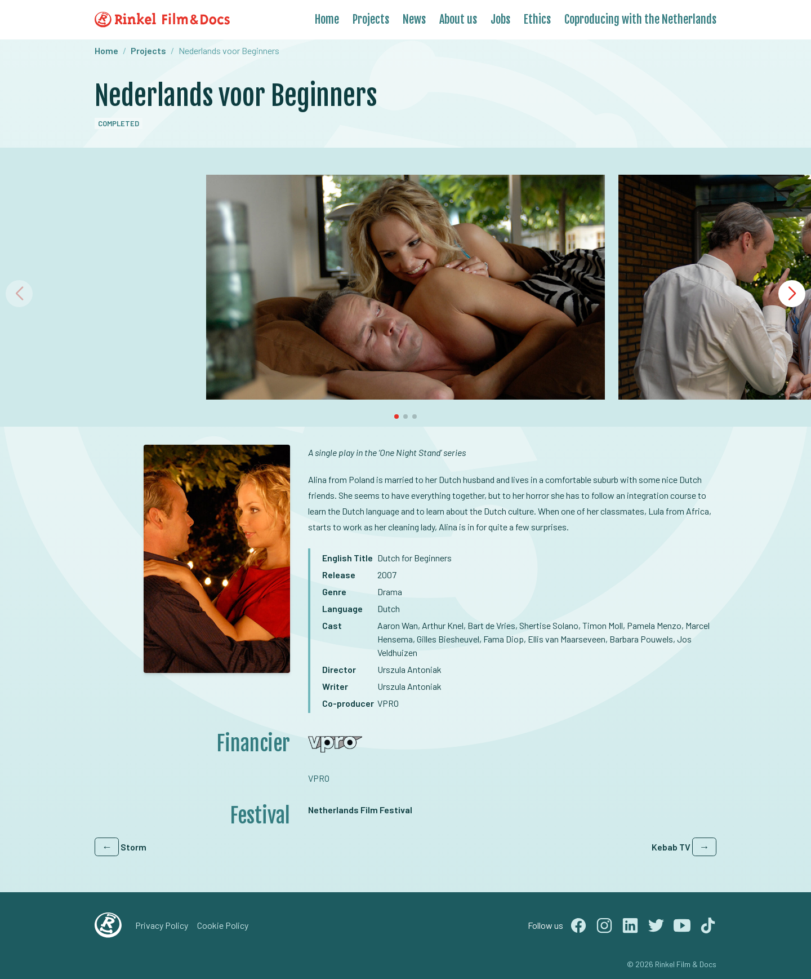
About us (458, 19)
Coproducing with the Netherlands (640, 19)
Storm (120, 846)
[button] (791, 293)
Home (327, 19)
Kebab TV (684, 846)
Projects (371, 19)
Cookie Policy (222, 925)
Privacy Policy (161, 925)
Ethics (537, 19)
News (414, 19)
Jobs (500, 19)
